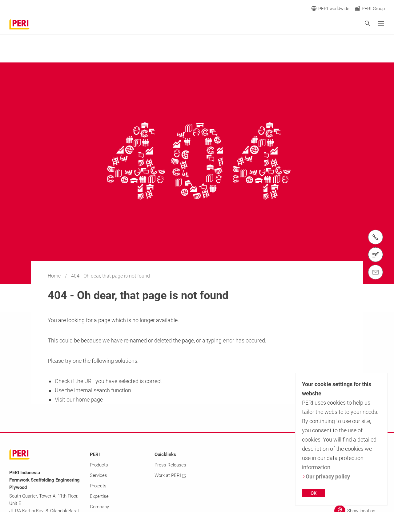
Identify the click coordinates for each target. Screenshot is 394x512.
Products (99, 465)
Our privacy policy (326, 476)
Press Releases (170, 465)
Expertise (99, 496)
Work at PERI (170, 475)
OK (313, 493)
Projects (98, 486)
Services (98, 475)
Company (99, 507)
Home (55, 276)
